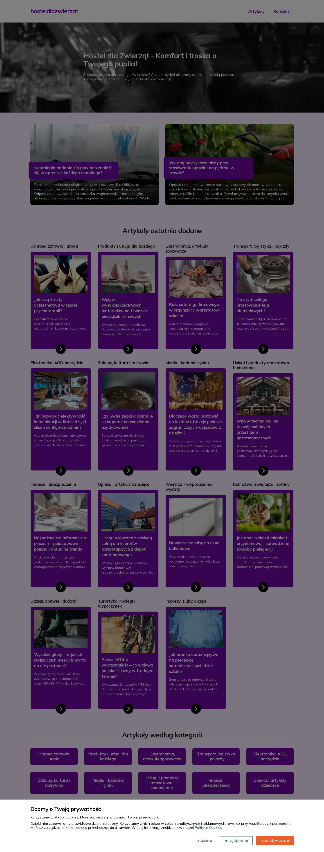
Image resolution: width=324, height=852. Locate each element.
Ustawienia (204, 841)
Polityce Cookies (208, 827)
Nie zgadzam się (236, 841)
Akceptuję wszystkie (275, 841)
